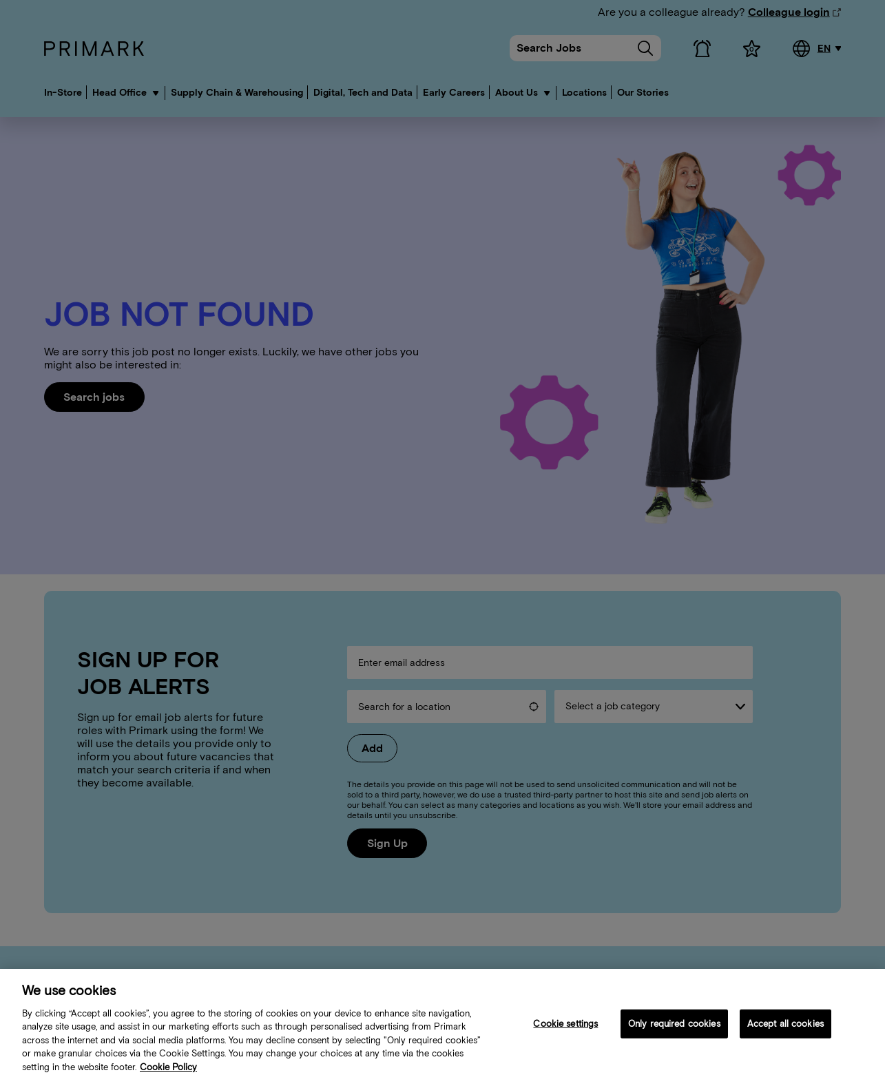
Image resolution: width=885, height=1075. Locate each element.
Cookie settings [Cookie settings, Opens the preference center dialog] (565, 1029)
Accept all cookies (785, 1029)
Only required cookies (674, 1029)
